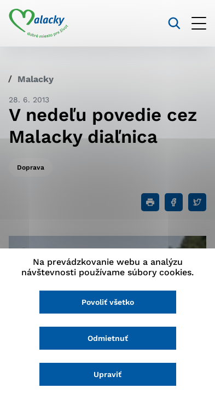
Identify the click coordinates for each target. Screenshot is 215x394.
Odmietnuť (108, 338)
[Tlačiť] (150, 202)
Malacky (36, 79)
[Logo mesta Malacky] (38, 23)
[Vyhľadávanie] (174, 23)
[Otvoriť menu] (198, 23)
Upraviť (107, 374)
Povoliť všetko (108, 302)
